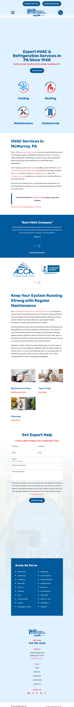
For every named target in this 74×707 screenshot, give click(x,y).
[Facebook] (37, 693)
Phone (14, 453)
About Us (37, 672)
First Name (15, 446)
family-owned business (30, 152)
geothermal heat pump (28, 170)
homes (34, 173)
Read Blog (43, 392)
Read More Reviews (37, 253)
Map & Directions (37, 658)
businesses (43, 173)
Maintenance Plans (19, 392)
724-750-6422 (37, 643)
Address (14, 459)
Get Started (37, 70)
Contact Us (37, 684)
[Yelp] (41, 693)
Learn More (16, 420)
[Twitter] (33, 693)
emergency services (18, 176)
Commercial (37, 680)
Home (37, 668)
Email (39, 453)
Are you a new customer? (19, 465)
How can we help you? (18, 471)
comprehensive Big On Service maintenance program (32, 311)
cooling (16, 173)
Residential (37, 676)
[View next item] (39, 246)
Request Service (31, 4)
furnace (32, 168)
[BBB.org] (45, 693)
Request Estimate (51, 4)
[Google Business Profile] (29, 693)
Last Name (41, 446)
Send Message (37, 501)
